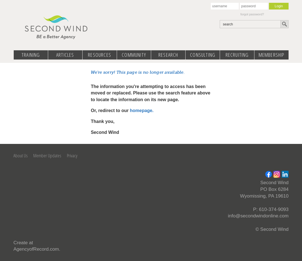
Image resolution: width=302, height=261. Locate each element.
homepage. (141, 110)
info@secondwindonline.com (258, 216)
